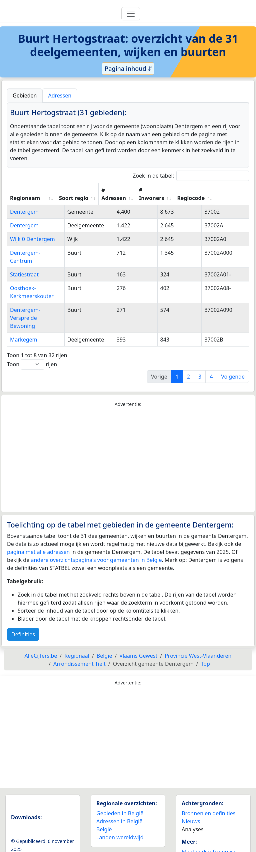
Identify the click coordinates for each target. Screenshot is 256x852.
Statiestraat (24, 266)
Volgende (233, 352)
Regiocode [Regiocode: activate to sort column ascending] (224, 198)
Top (205, 639)
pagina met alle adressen (38, 527)
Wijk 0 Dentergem (32, 239)
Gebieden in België (119, 789)
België (104, 805)
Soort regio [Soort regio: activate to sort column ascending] (100, 198)
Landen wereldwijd (120, 813)
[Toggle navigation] (130, 13)
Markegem (23, 315)
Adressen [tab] (59, 95)
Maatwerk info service (209, 827)
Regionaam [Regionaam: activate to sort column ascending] (25, 198)
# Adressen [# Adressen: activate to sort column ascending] (140, 194)
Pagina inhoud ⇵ (128, 68)
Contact (191, 835)
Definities (23, 610)
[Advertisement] (128, 436)
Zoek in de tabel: (191, 176)
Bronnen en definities (208, 789)
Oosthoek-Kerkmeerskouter (45, 280)
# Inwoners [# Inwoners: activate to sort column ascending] (181, 194)
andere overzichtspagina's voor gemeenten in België (96, 536)
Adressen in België (119, 797)
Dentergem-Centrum (36, 252)
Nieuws (191, 797)
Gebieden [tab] (25, 95)
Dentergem (24, 211)
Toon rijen (32, 340)
